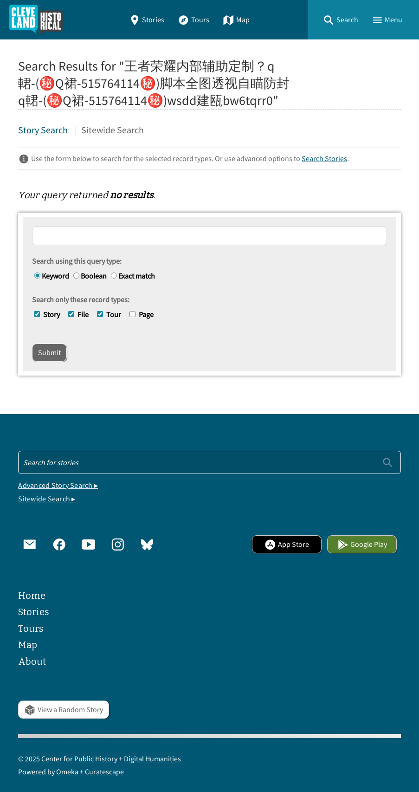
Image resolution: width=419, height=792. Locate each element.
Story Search (43, 130)
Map (236, 19)
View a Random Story (63, 709)
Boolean (90, 275)
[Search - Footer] (209, 462)
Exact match (133, 275)
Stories (147, 19)
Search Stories (324, 158)
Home (31, 596)
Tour (113, 314)
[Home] (36, 19)
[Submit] (388, 462)
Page (146, 314)
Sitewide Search (112, 130)
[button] (340, 20)
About (32, 661)
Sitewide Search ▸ (46, 498)
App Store (286, 544)
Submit (49, 352)
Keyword (51, 275)
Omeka (67, 771)
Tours (193, 19)
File (83, 314)
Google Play (362, 544)
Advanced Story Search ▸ (58, 485)
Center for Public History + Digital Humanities (111, 758)
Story (51, 314)
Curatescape (104, 771)
